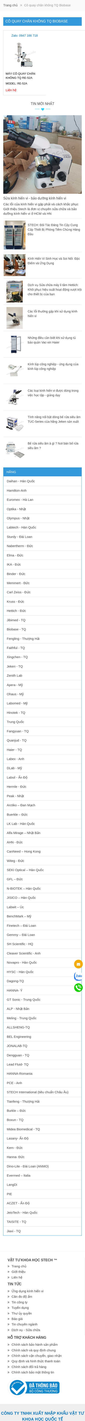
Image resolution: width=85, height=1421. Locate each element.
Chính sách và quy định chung (34, 1350)
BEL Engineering (19, 1036)
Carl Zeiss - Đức (19, 592)
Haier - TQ (14, 750)
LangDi (12, 1184)
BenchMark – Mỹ (19, 916)
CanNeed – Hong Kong (24, 851)
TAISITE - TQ (16, 1222)
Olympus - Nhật (18, 518)
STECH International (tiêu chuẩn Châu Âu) (37, 1092)
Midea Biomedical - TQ (23, 1129)
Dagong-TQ (15, 981)
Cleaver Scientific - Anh (24, 953)
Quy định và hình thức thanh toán (36, 1361)
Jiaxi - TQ (14, 1231)
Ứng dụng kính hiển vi (28, 1291)
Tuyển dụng (20, 1307)
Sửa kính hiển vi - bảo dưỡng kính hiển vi (35, 198)
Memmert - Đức (18, 583)
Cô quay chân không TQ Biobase (36, 21)
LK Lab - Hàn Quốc (21, 823)
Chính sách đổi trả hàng (29, 1367)
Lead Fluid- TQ (18, 1064)
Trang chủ (10, 5)
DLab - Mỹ (14, 768)
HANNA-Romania (19, 1073)
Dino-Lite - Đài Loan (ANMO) (28, 1166)
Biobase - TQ (16, 629)
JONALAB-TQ (17, 1046)
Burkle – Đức (16, 1110)
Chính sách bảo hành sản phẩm (35, 1344)
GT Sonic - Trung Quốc (24, 999)
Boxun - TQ (15, 1120)
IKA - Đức (14, 564)
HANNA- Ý (14, 990)
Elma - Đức (15, 555)
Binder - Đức (16, 574)
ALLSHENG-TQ (18, 1027)
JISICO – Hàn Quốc (21, 897)
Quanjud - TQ (17, 740)
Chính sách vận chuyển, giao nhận (37, 1356)
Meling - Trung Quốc (22, 1018)
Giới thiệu (19, 1271)
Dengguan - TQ (18, 1055)
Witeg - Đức (15, 861)
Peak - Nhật (15, 796)
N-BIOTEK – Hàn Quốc (24, 888)
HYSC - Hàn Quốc (20, 972)
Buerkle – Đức (17, 814)
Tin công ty (19, 1302)
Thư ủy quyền (22, 1313)
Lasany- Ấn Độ (18, 1138)
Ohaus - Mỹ (15, 694)
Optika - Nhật (16, 509)
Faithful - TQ (16, 648)
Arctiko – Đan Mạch (21, 805)
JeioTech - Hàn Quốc (22, 1212)
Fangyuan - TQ (18, 731)
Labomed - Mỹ (17, 703)
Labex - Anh (15, 759)
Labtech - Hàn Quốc (21, 527)
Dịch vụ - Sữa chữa (26, 1330)
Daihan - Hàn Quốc (21, 481)
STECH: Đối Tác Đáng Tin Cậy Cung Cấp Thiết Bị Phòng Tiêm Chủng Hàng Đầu (54, 229)
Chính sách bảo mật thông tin (33, 1372)
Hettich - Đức (16, 611)
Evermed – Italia (18, 1175)
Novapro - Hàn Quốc (22, 962)
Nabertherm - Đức (20, 546)
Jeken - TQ (15, 666)
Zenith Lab (14, 675)
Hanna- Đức (16, 1157)
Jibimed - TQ (16, 620)
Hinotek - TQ (16, 712)
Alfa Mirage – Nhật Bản (23, 833)
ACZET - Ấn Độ (18, 1203)
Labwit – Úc (15, 907)
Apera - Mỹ (15, 685)
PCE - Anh (14, 1083)
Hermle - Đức (16, 786)
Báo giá (17, 1319)
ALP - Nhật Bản (18, 1009)
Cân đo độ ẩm (22, 1296)
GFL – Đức (15, 879)
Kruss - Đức (15, 601)
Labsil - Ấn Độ (17, 777)
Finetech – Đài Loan (21, 925)
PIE (9, 1194)
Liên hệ (17, 1277)
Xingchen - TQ (17, 657)
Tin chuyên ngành (24, 1324)
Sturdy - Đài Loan (19, 537)
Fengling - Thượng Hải (23, 638)
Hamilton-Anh (17, 490)
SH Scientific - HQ (20, 944)
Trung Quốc (15, 722)
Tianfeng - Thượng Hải (23, 1101)
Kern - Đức (15, 1148)
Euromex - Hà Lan (20, 499)
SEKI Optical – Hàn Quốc (25, 870)
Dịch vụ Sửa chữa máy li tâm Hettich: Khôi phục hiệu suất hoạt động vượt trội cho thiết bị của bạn (55, 289)
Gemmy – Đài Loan (21, 935)
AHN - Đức (15, 842)
